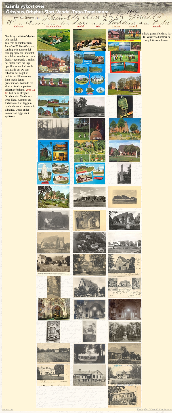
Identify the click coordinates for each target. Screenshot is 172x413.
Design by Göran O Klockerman (154, 409)
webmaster (7, 409)
